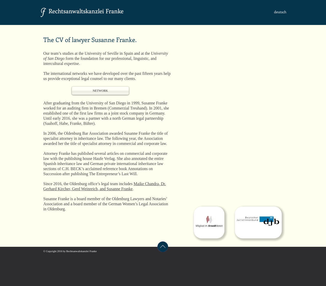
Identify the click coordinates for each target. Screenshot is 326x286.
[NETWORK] (100, 91)
